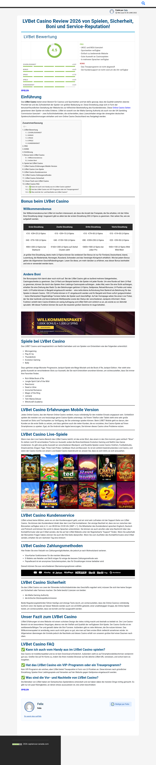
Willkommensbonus (35, 158)
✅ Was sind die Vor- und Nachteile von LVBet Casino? (48, 192)
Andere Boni (32, 160)
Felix (126, 10)
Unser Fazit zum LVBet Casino (37, 181)
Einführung (28, 152)
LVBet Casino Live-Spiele (34, 169)
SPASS (30, 138)
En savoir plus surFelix (32, 716)
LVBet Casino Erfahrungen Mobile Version (40, 166)
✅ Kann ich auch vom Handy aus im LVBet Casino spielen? (50, 187)
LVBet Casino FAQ (32, 184)
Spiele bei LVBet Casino (33, 163)
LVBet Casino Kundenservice (35, 172)
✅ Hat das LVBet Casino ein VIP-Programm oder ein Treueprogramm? (54, 189)
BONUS (30, 135)
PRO (26, 146)
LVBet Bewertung (31, 130)
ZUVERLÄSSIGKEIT (35, 132)
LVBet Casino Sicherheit (34, 178)
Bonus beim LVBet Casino (34, 155)
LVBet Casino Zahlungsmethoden (38, 175)
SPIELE (30, 141)
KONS (26, 149)
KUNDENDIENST (34, 143)
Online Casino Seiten (122, 108)
